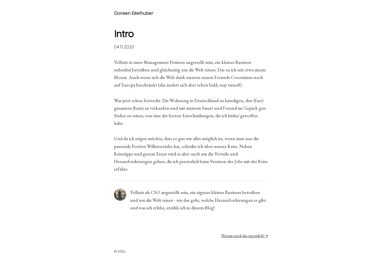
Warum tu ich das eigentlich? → (244, 235)
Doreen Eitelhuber (133, 13)
